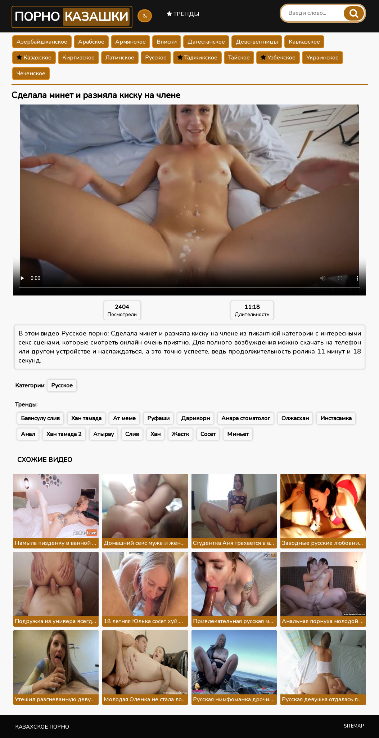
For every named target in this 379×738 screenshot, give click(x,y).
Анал (28, 434)
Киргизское (78, 58)
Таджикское (197, 58)
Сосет (208, 434)
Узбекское (278, 58)
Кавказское (304, 42)
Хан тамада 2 (64, 434)
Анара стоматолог (245, 418)
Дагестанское (206, 42)
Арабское (91, 42)
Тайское (239, 58)
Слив (132, 434)
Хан (155, 434)
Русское (156, 58)
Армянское (130, 42)
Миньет (238, 434)
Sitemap (354, 726)
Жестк (180, 434)
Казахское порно (42, 726)
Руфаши (158, 418)
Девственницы (257, 42)
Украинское (322, 58)
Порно (72, 17)
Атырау (103, 434)
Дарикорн (195, 418)
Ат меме (124, 418)
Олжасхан (295, 418)
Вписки (167, 42)
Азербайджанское (42, 42)
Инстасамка (336, 418)
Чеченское (31, 73)
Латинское (119, 58)
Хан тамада (86, 418)
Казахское (34, 58)
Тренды (183, 14)
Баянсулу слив (40, 418)
